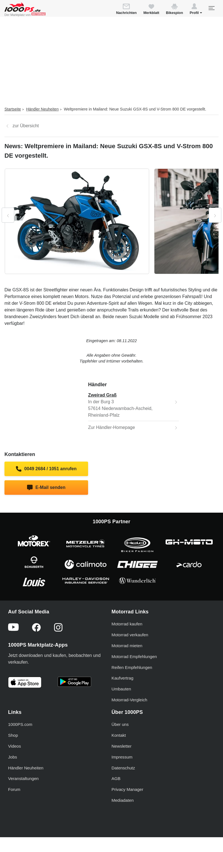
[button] (195, 9)
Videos (14, 746)
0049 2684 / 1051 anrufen (46, 469)
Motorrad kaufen (127, 623)
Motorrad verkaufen (130, 634)
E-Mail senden (46, 487)
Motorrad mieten (127, 645)
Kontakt (119, 735)
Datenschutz (123, 767)
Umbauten (121, 689)
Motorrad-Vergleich (129, 699)
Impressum (122, 757)
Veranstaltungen (23, 778)
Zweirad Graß (102, 395)
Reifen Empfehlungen (132, 667)
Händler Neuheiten (42, 109)
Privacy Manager (127, 789)
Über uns (120, 724)
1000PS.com (20, 724)
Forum (14, 789)
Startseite (12, 109)
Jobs (12, 757)
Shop (13, 735)
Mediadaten (123, 800)
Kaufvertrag (123, 678)
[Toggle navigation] (211, 8)
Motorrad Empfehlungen (134, 656)
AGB (116, 778)
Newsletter (122, 746)
